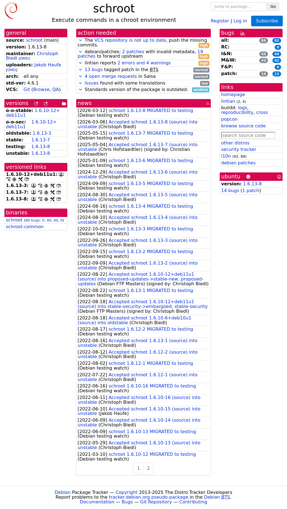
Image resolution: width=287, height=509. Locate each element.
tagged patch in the (143, 69)
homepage (233, 94)
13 (276, 74)
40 (49, 220)
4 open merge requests (111, 76)
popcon (229, 119)
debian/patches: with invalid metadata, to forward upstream (143, 54)
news (85, 103)
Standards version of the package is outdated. (143, 89)
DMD (24, 58)
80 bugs (32, 220)
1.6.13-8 (40, 146)
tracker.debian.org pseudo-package (148, 497)
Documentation (97, 502)
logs (242, 107)
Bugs (127, 502)
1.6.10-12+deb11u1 (31, 124)
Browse (41, 89)
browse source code (243, 126)
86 (263, 41)
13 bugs (94, 69)
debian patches (238, 162)
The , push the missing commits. (143, 43)
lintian (228, 101)
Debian (63, 492)
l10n (226, 156)
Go (273, 6)
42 (276, 60)
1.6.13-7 (40, 140)
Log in (240, 20)
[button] (80, 40)
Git (27, 89)
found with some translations (143, 83)
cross (262, 112)
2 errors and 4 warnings (144, 63)
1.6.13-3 (42, 133)
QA (55, 89)
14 (263, 74)
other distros (235, 143)
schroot (34, 40)
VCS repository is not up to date (130, 40)
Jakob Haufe (47, 64)
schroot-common (25, 226)
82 (276, 41)
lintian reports (143, 63)
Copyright (126, 492)
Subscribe (267, 21)
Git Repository (156, 502)
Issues (92, 83)
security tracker (238, 149)
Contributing (193, 502)
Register (220, 20)
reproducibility (237, 112)
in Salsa (143, 76)
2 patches (133, 51)
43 (263, 54)
